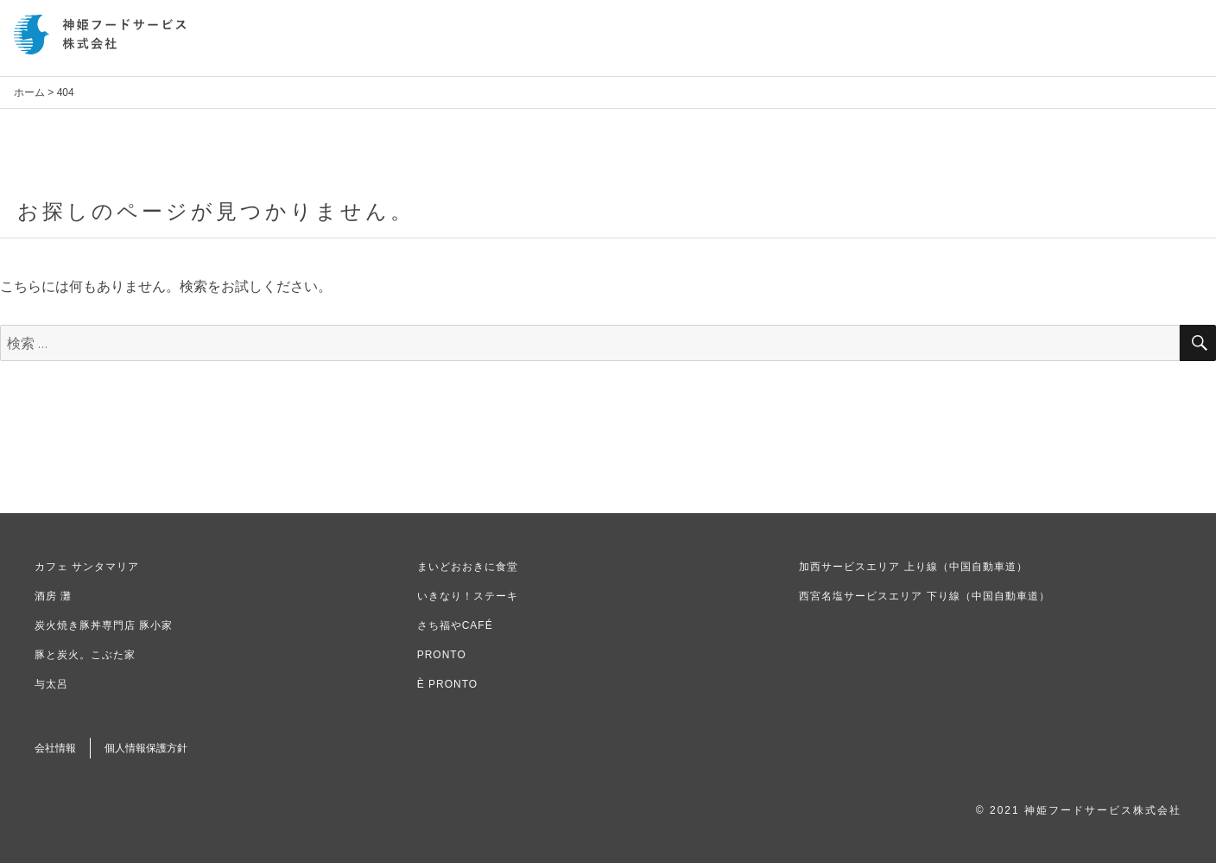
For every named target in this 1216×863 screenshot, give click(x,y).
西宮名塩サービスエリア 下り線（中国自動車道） (924, 596)
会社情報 (846, 45)
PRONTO (441, 655)
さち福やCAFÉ (455, 625)
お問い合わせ (1139, 45)
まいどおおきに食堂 (467, 567)
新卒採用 (986, 45)
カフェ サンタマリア (87, 567)
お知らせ (776, 45)
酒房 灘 (53, 596)
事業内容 (916, 45)
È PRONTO (447, 684)
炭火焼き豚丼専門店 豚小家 (104, 625)
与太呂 (51, 684)
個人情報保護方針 (145, 748)
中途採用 (1056, 45)
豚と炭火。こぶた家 (85, 655)
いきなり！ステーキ (467, 596)
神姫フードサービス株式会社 (100, 34)
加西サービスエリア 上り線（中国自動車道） (913, 567)
